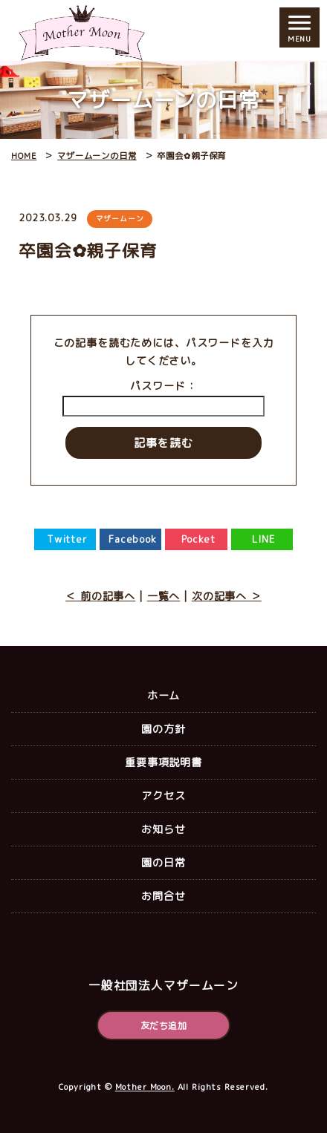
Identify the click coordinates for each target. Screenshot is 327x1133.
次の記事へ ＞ (227, 596)
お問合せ (163, 896)
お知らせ (163, 829)
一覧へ (164, 596)
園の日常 (163, 862)
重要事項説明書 (163, 762)
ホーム (164, 695)
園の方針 (163, 729)
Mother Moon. (145, 1087)
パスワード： (163, 386)
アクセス (163, 795)
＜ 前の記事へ (100, 596)
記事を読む (163, 443)
